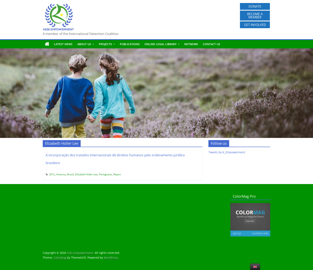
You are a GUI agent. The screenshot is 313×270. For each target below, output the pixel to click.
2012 (52, 174)
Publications (130, 44)
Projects (105, 44)
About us (84, 44)
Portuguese (105, 174)
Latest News (63, 44)
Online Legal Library (160, 44)
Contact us (211, 44)
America (61, 174)
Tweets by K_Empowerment (226, 152)
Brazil (70, 174)
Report (117, 174)
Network (191, 44)
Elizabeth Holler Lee (86, 174)
